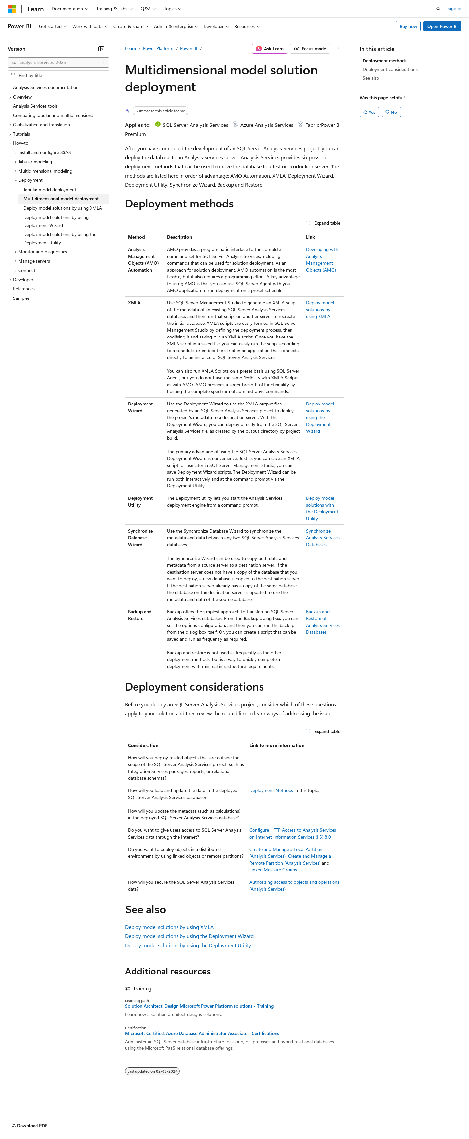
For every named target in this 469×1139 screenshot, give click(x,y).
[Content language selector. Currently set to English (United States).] (37, 1104)
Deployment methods (384, 61)
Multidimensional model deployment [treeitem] (61, 198)
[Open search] (438, 9)
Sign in (454, 8)
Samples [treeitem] (21, 298)
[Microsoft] (12, 9)
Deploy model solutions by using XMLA (320, 309)
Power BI (188, 48)
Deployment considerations (390, 69)
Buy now (408, 26)
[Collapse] (101, 49)
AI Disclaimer (21, 1119)
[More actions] (338, 49)
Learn (130, 48)
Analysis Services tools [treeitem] (35, 106)
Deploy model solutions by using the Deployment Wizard (320, 417)
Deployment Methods (271, 790)
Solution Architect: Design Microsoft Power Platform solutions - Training (199, 1006)
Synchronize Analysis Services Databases (323, 538)
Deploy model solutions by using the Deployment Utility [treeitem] (59, 238)
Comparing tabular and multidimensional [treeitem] (53, 115)
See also (371, 78)
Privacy (142, 1119)
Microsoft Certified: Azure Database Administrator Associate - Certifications (202, 1033)
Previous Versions (59, 1119)
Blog (88, 1119)
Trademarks (270, 1119)
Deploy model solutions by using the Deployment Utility (188, 945)
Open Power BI (442, 26)
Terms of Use (238, 1119)
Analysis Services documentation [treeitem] (45, 87)
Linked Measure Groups (273, 870)
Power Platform (158, 48)
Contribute (116, 1119)
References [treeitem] (24, 288)
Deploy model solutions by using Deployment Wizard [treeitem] (56, 221)
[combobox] (58, 62)
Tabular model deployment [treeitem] (49, 189)
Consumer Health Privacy (187, 1119)
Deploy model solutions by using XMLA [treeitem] (62, 208)
